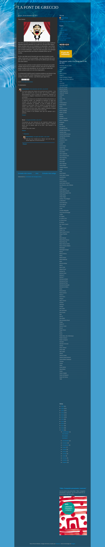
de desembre (66, 432)
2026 (62, 406)
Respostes (26, 133)
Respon (24, 115)
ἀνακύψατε (65, 438)
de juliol (65, 449)
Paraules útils (62, 40)
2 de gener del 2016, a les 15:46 (41, 136)
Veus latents (65, 433)
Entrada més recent (25, 173)
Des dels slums (63, 36)
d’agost (64, 447)
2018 (62, 423)
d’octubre (65, 443)
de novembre (66, 440)
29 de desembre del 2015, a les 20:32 (38, 89)
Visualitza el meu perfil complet (67, 21)
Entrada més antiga (49, 173)
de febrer (65, 460)
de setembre (66, 445)
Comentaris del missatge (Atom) (34, 176)
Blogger (73, 543)
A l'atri (60, 28)
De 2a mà (61, 32)
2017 (62, 425)
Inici (37, 173)
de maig (65, 453)
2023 (62, 412)
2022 (62, 415)
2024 (62, 410)
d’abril (64, 455)
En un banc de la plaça (27, 81)
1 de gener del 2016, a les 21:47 (34, 120)
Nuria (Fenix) (25, 89)
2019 (62, 421)
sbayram (58, 543)
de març (65, 458)
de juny (64, 451)
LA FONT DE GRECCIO (38, 7)
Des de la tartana (63, 34)
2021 (62, 417)
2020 (62, 419)
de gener (65, 462)
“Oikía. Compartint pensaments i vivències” (72, 488)
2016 (62, 427)
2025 (62, 408)
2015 (62, 430)
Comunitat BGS (63, 30)
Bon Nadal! (65, 436)
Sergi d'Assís (64, 17)
